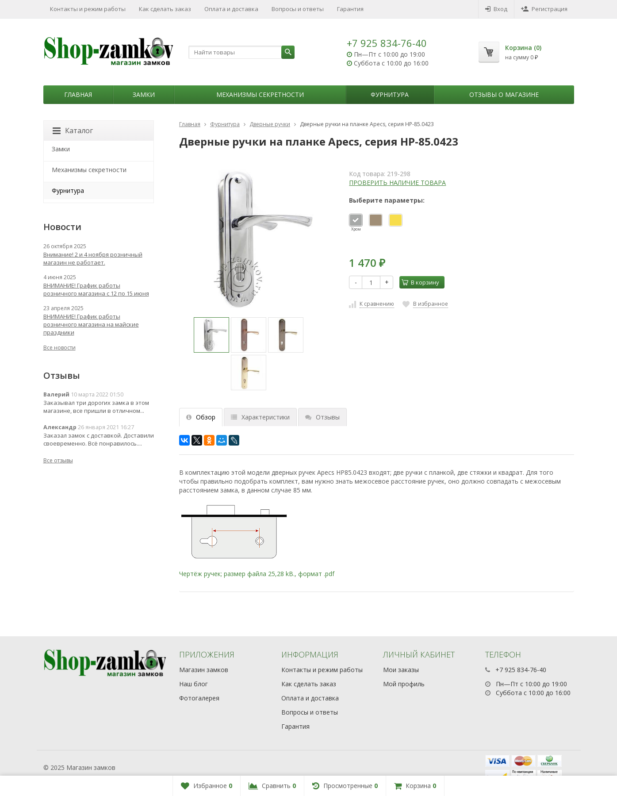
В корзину (420, 282)
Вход (496, 9)
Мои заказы (401, 669)
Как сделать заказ (165, 9)
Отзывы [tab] (322, 417)
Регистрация (544, 9)
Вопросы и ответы (298, 9)
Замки (144, 94)
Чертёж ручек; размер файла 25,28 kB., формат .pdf (256, 573)
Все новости (59, 347)
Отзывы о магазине (504, 94)
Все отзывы (58, 460)
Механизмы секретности (260, 94)
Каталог (73, 130)
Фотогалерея (199, 698)
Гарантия (350, 9)
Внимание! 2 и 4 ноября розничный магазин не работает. (92, 258)
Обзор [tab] (200, 417)
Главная (78, 94)
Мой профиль (404, 684)
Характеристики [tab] (260, 417)
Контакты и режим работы (88, 9)
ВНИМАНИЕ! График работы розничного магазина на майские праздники (91, 324)
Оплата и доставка (231, 9)
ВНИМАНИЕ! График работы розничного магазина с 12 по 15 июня (96, 289)
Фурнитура (390, 94)
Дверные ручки (269, 124)
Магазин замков (203, 669)
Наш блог (193, 684)
